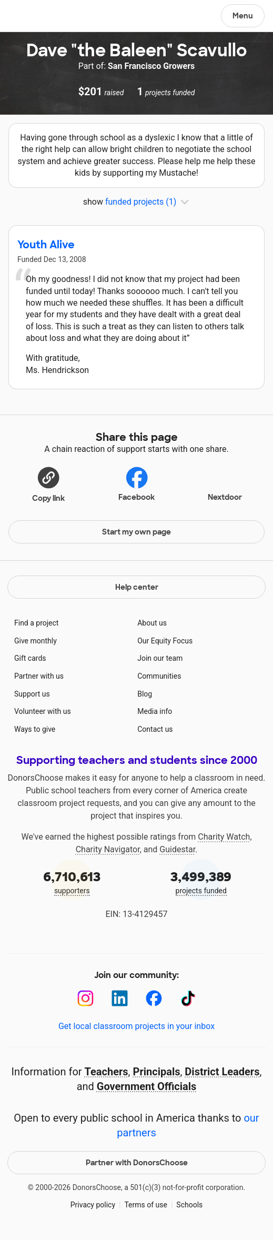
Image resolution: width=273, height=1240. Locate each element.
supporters (72, 881)
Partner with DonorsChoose (137, 1162)
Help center (136, 587)
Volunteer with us (42, 711)
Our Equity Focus (165, 641)
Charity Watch (224, 837)
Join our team (160, 658)
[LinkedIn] (120, 998)
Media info (154, 711)
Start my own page (136, 532)
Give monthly (35, 641)
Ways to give (34, 729)
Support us (32, 694)
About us (152, 623)
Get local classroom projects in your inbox (136, 1026)
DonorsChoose (33, 16)
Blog (144, 694)
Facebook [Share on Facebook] (136, 484)
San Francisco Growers (151, 66)
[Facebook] (154, 998)
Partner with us (39, 676)
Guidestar (177, 849)
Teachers (106, 1071)
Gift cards (30, 658)
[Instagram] (85, 998)
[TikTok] (188, 998)
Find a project (36, 623)
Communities (159, 676)
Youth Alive (46, 244)
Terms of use (145, 1205)
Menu (242, 16)
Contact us (155, 729)
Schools (189, 1205)
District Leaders (222, 1071)
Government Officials (147, 1086)
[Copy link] (48, 484)
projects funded (201, 881)
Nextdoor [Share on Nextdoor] (225, 483)
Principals (156, 1071)
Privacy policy (92, 1205)
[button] (48, 484)
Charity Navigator (108, 849)
